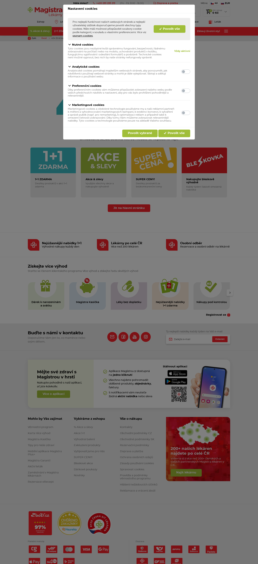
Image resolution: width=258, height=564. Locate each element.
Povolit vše (169, 29)
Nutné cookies (80, 44)
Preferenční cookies (84, 85)
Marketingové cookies (86, 105)
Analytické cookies (84, 66)
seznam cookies (83, 36)
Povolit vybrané (140, 133)
